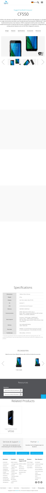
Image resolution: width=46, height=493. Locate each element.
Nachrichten (16, 488)
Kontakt (33, 488)
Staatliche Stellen (6, 473)
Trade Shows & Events (39, 471)
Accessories (30, 30)
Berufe (36, 476)
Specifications (21, 30)
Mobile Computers (14, 462)
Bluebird (17, 490)
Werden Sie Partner (30, 464)
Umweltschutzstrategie (39, 464)
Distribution (5, 465)
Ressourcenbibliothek (39, 469)
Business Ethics (38, 465)
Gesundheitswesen (6, 480)
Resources (38, 30)
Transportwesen (6, 464)
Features (13, 30)
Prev (3, 62)
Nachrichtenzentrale (38, 467)
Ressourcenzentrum (25, 488)
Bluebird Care (21, 466)
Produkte (13, 459)
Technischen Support (22, 470)
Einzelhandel (5, 462)
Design (7, 30)
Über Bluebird (38, 459)
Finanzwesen (5, 475)
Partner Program (30, 462)
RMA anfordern (21, 468)
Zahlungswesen (5, 482)
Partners (29, 459)
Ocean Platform (29, 467)
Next (43, 62)
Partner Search (29, 465)
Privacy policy (41, 488)
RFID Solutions (13, 479)
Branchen (5, 459)
